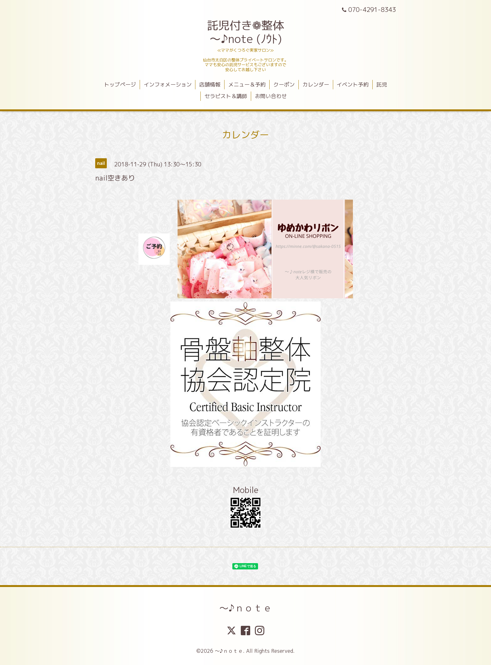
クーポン (284, 84)
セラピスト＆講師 (225, 96)
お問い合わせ (271, 96)
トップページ (120, 84)
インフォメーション (168, 84)
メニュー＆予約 (247, 84)
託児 (381, 84)
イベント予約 (353, 84)
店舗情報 (209, 84)
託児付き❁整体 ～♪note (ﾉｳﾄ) (245, 32)
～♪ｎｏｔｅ (245, 608)
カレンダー (315, 84)
